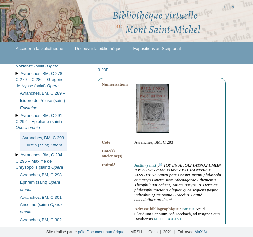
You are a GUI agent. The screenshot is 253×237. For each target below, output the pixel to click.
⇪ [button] (103, 69)
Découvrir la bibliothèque (98, 48)
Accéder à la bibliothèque (39, 48)
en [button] (232, 6)
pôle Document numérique (101, 232)
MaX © (200, 232)
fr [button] (224, 6)
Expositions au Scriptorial (157, 48)
